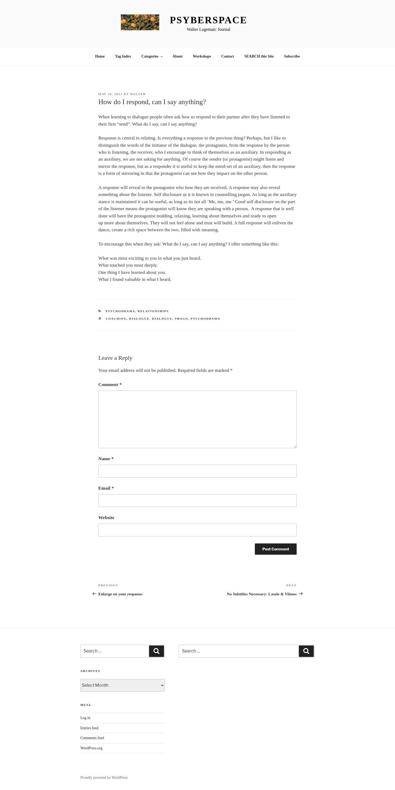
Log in (85, 718)
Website (106, 517)
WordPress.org (91, 748)
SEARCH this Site (259, 56)
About (177, 56)
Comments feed (92, 738)
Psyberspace (208, 20)
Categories (152, 56)
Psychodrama (120, 311)
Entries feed (89, 728)
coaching (116, 318)
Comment (110, 384)
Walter (138, 94)
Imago (181, 318)
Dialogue (139, 318)
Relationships (153, 311)
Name (106, 458)
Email (106, 488)
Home (100, 56)
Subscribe (292, 56)
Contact (227, 56)
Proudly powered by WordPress (104, 778)
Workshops (202, 56)
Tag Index (123, 56)
